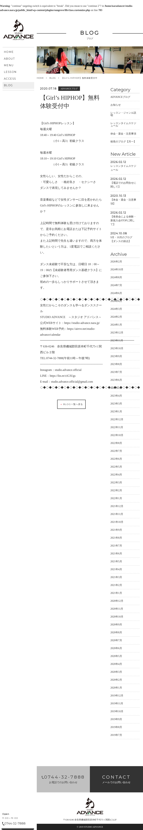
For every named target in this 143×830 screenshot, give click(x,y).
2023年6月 (116, 380)
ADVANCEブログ (120, 97)
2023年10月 (116, 349)
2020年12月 (116, 601)
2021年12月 (116, 506)
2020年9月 (116, 625)
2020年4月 (116, 664)
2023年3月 (116, 404)
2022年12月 (116, 420)
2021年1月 (116, 593)
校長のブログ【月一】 (123, 142)
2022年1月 (116, 498)
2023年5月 (116, 388)
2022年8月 (116, 443)
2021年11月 (116, 514)
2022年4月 (116, 475)
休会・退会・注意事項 (123, 134)
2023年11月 (116, 341)
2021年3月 (116, 577)
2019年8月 (116, 727)
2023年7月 (116, 372)
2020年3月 (116, 672)
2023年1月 (116, 412)
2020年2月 (116, 680)
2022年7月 (116, 451)
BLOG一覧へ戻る (71, 404)
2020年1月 (116, 688)
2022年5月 (116, 467)
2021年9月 (116, 530)
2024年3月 (116, 309)
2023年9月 (116, 356)
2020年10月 (116, 617)
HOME (40, 78)
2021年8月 (116, 538)
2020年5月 (116, 656)
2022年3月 (116, 483)
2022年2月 (116, 491)
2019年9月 (116, 719)
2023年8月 (116, 364)
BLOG (52, 78)
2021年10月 (116, 522)
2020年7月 (116, 641)
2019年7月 (116, 735)
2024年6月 (116, 293)
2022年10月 (116, 435)
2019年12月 (116, 696)
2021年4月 (116, 570)
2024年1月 (116, 325)
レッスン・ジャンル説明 (123, 114)
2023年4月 (116, 396)
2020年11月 (116, 609)
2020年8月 (116, 633)
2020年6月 (116, 648)
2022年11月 (116, 427)
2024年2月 (116, 317)
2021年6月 (116, 554)
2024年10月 (116, 270)
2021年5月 (116, 562)
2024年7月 (116, 285)
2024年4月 (116, 301)
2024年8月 (116, 278)
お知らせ (115, 105)
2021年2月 (116, 585)
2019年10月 (116, 712)
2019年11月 (116, 704)
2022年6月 (116, 459)
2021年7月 (116, 546)
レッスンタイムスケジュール (123, 125)
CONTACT (17, 135)
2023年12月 (116, 333)
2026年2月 (116, 262)
